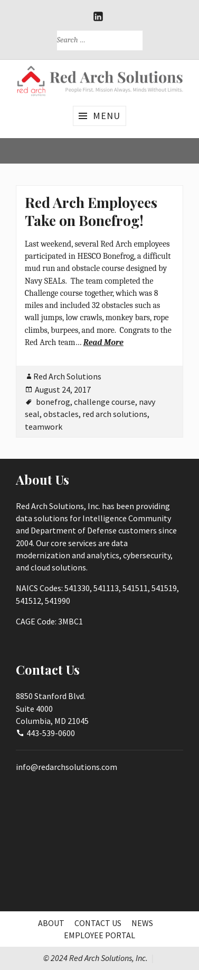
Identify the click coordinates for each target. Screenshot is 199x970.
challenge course (104, 401)
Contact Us (97, 923)
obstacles (61, 414)
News (142, 923)
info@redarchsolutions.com (66, 767)
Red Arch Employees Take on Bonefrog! (91, 211)
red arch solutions (114, 414)
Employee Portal (99, 935)
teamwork (43, 426)
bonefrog (53, 401)
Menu (106, 116)
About (51, 923)
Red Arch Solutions (67, 376)
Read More (103, 342)
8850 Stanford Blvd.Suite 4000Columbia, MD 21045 (52, 708)
